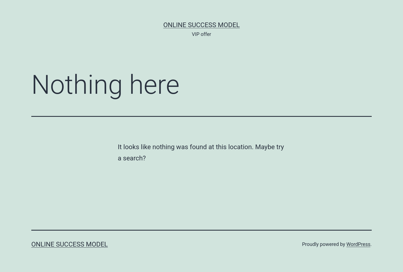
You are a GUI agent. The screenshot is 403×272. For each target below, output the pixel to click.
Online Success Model (201, 25)
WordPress (358, 244)
